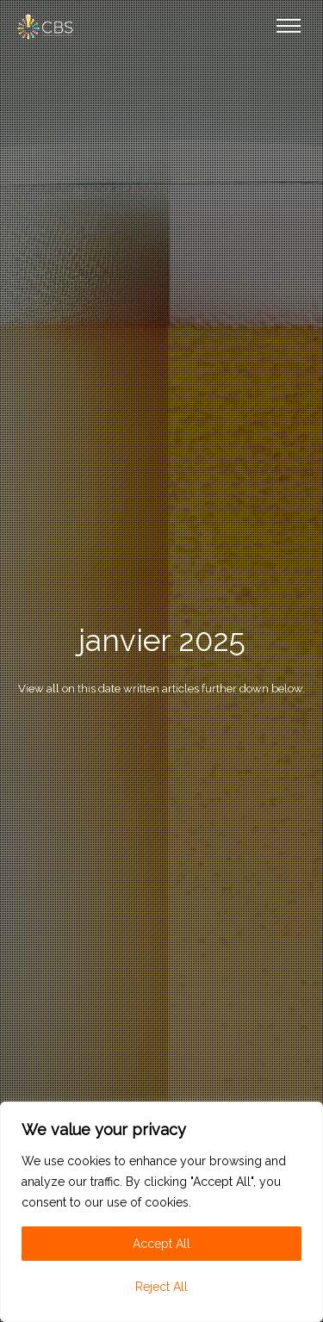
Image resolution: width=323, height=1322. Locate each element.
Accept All (161, 1244)
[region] (161, 1212)
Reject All (161, 1287)
